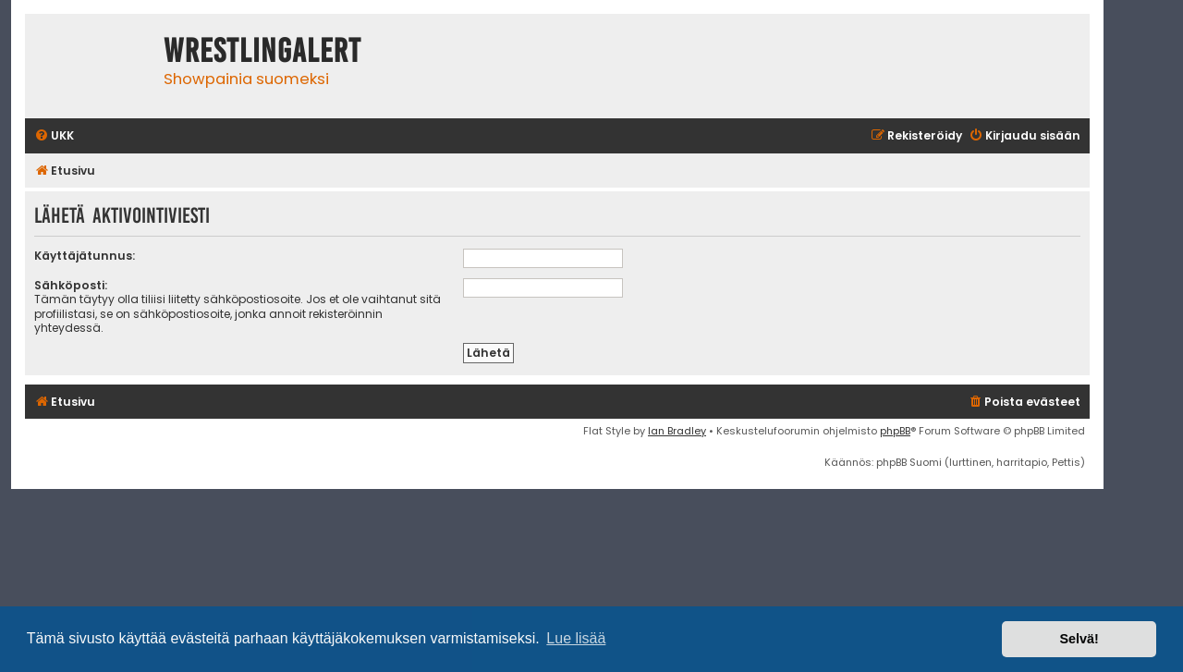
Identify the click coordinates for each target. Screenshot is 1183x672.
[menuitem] (54, 136)
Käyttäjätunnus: (84, 255)
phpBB (895, 430)
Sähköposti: (70, 285)
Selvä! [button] (1078, 638)
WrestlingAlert (262, 50)
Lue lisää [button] (575, 638)
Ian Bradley (677, 430)
